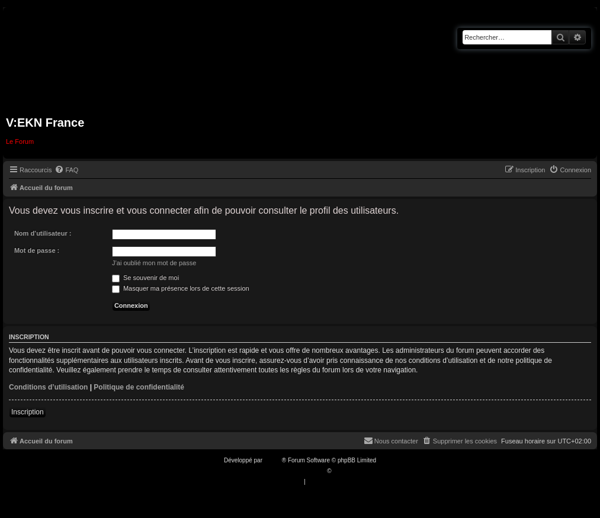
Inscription (27, 412)
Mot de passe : (36, 250)
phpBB (273, 460)
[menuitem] (66, 170)
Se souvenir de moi (145, 277)
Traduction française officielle (287, 471)
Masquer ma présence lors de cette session (180, 288)
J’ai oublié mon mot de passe (154, 262)
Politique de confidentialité (139, 387)
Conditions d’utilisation (48, 387)
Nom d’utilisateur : (43, 233)
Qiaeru (342, 471)
